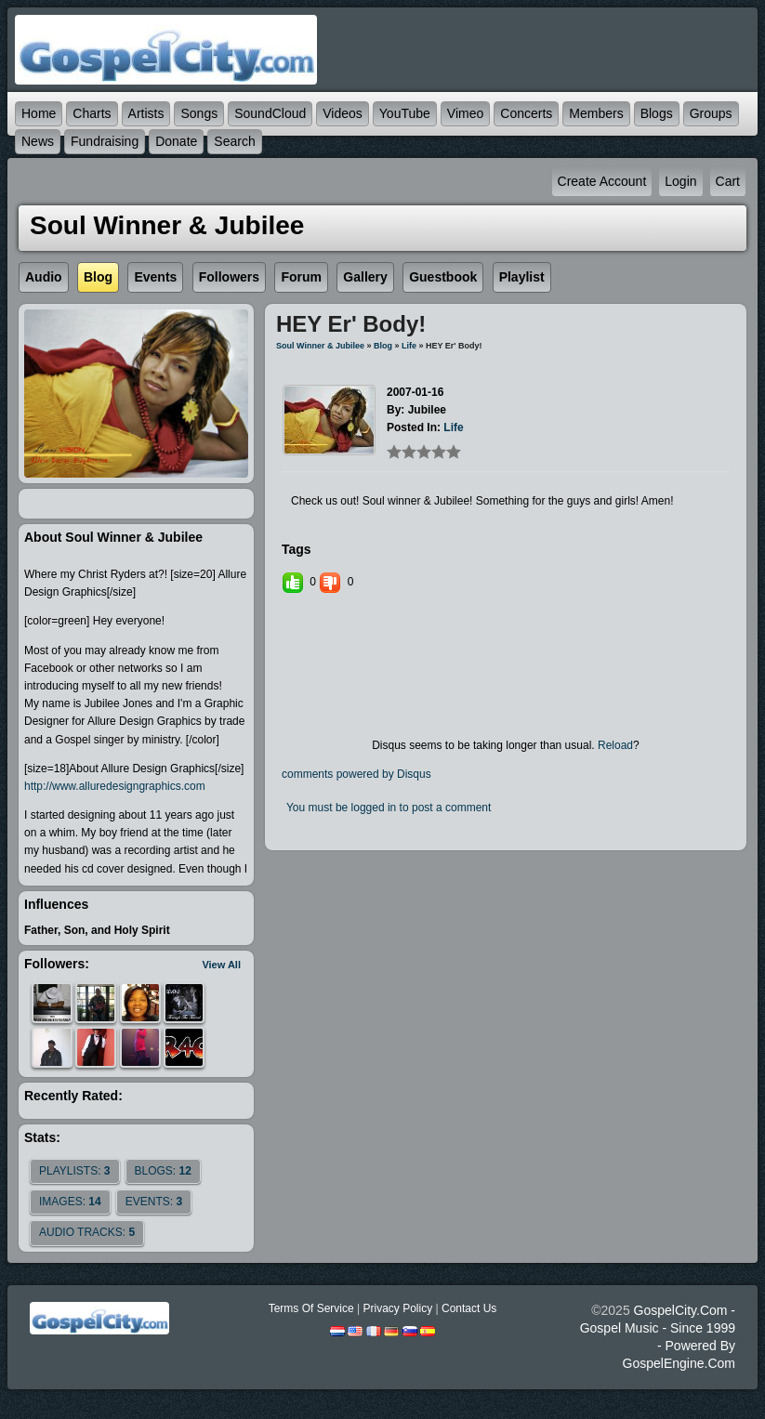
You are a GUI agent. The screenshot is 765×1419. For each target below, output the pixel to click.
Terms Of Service (311, 1308)
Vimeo (465, 113)
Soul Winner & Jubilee (320, 345)
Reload (615, 745)
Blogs (656, 113)
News (37, 141)
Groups (711, 113)
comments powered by (356, 774)
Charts (92, 113)
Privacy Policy (397, 1308)
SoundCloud (270, 113)
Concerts (526, 113)
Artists (146, 113)
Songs (199, 113)
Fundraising (104, 141)
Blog (383, 345)
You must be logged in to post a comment (388, 807)
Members (596, 113)
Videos (343, 113)
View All (221, 964)
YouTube (404, 113)
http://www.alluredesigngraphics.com (114, 786)
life (409, 345)
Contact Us (469, 1308)
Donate (176, 141)
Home (38, 113)
